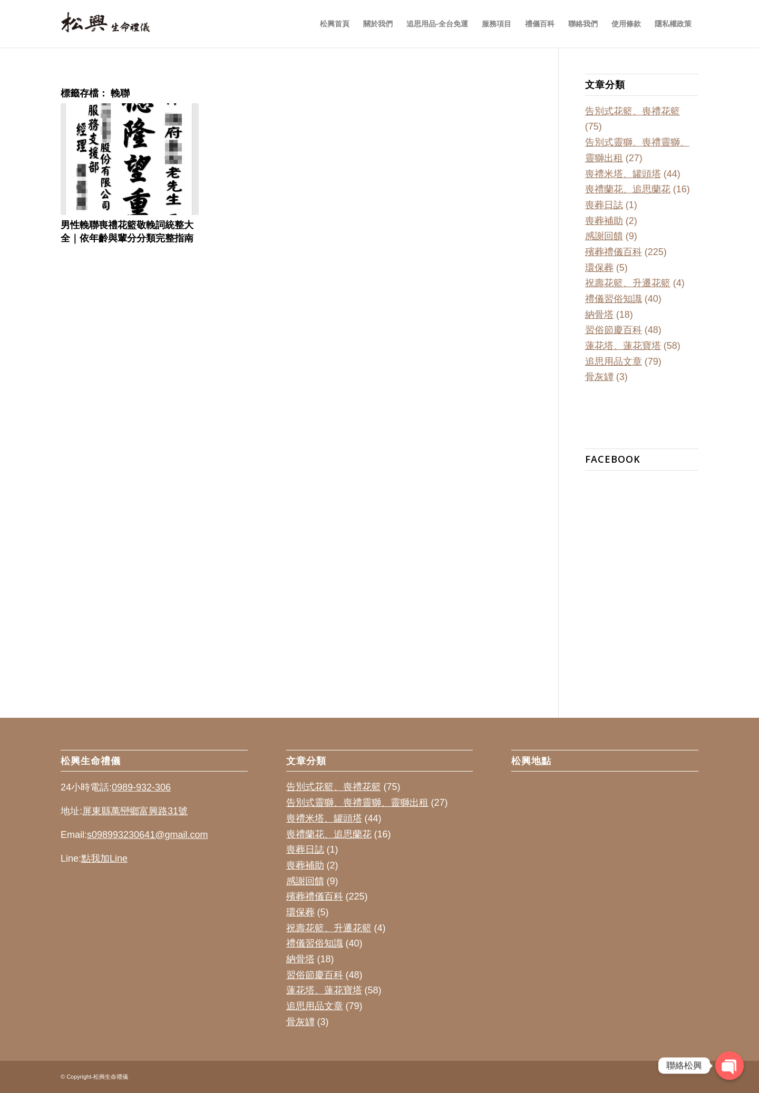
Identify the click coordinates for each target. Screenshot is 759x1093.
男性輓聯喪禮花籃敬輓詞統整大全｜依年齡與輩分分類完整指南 (127, 231)
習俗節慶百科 (613, 330)
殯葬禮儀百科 (613, 252)
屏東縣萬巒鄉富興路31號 (135, 811)
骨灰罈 (599, 377)
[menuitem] (334, 23)
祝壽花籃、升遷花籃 (627, 283)
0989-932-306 (141, 787)
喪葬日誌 (604, 205)
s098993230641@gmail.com (147, 834)
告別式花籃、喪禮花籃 (632, 111)
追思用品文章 (613, 361)
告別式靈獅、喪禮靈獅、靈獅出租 (357, 802)
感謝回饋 (604, 236)
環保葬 (599, 267)
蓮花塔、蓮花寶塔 (623, 345)
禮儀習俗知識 (613, 299)
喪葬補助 (604, 221)
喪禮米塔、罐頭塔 (623, 174)
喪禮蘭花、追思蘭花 (627, 189)
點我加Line (104, 858)
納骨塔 (599, 314)
